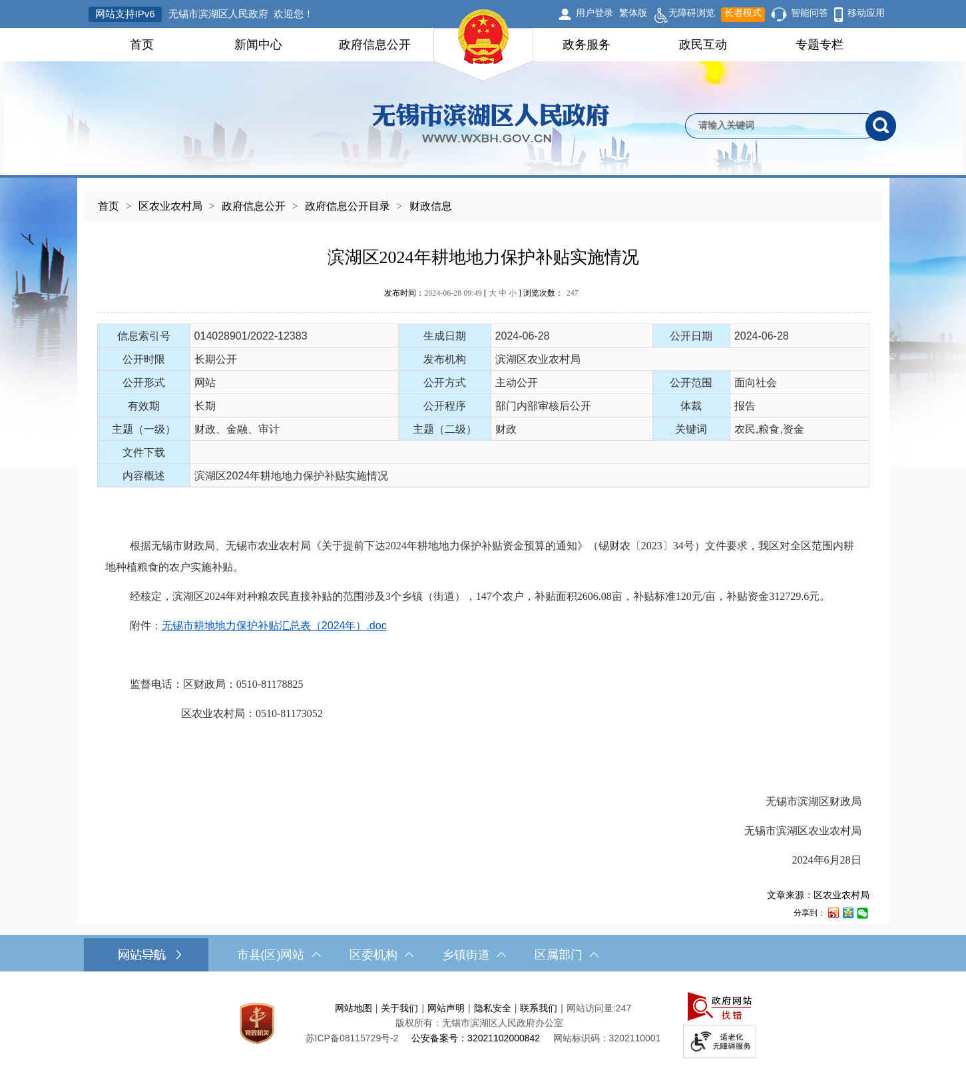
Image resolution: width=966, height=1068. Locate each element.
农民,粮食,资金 (769, 429)
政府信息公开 (375, 44)
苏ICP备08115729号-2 (352, 1038)
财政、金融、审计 (237, 429)
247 (573, 293)
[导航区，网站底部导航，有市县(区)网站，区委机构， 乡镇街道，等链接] (483, 954)
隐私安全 (492, 1008)
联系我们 (538, 1008)
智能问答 (809, 12)
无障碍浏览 (684, 14)
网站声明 (446, 1008)
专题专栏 (820, 44)
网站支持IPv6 (125, 13)
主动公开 (516, 382)
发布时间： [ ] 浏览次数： (481, 293)
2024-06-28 (522, 336)
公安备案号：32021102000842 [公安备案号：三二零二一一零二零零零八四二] (475, 1038)
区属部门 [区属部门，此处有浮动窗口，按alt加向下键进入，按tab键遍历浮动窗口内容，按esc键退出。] (567, 954)
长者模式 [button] (743, 12)
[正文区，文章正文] (483, 572)
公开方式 (444, 382)
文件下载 (143, 452)
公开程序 (444, 405)
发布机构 (444, 359)
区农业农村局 (170, 206)
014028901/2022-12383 (251, 336)
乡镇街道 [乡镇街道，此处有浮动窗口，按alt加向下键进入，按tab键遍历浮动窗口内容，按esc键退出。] (474, 954)
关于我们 (399, 1008)
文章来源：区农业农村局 (818, 895)
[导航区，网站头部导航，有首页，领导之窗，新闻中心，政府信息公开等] (483, 44)
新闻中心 (258, 44)
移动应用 (866, 12)
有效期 (144, 405)
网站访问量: (591, 1008)
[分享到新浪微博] (833, 912)
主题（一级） (144, 429)
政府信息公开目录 (347, 206)
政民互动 (703, 44)
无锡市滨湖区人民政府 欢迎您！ (241, 13)
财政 (506, 429)
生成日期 (444, 336)
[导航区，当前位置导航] (483, 199)
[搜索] (880, 126)
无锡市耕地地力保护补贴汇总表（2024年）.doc (274, 625)
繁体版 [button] (633, 12)
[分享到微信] (862, 912)
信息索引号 (143, 336)
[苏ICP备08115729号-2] (352, 1038)
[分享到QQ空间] (847, 912)
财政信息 (430, 206)
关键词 (691, 429)
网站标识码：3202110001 (607, 1038)
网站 (205, 382)
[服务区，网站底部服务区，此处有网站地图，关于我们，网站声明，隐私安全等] (483, 1023)
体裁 (691, 405)
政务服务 (586, 44)
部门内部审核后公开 (543, 405)
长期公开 (215, 359)
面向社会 (755, 382)
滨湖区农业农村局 (538, 359)
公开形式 (143, 382)
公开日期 (691, 336)
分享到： (810, 913)
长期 (205, 405)
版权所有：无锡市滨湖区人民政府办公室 (479, 1022)
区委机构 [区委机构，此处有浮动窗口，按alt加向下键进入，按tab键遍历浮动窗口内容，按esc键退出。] (381, 954)
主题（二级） (445, 429)
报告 (745, 405)
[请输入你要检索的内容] (775, 125)
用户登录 (594, 12)
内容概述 (143, 475)
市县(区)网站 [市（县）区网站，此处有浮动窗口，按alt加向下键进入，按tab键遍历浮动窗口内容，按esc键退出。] (279, 954)
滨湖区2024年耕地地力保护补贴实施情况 (483, 257)
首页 (142, 44)
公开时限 (143, 359)
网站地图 (353, 1008)
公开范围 (691, 382)
